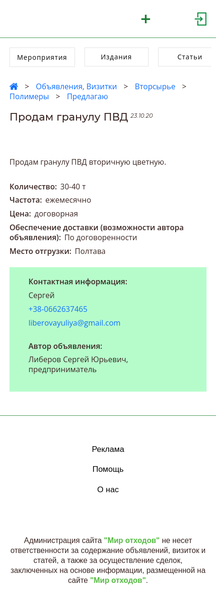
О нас (108, 489)
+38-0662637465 (57, 309)
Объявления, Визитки (76, 86)
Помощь (108, 469)
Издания (116, 56)
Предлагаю (87, 96)
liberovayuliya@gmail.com (74, 323)
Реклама (108, 449)
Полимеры (29, 96)
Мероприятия (42, 57)
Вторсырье (155, 86)
